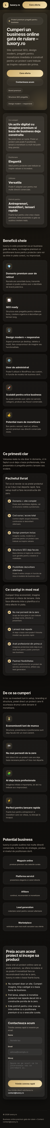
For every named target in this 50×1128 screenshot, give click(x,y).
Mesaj (10, 1060)
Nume (10, 1037)
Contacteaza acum (25, 82)
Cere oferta (34, 5)
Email (10, 1049)
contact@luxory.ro (16, 1095)
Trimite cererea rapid (25, 1086)
